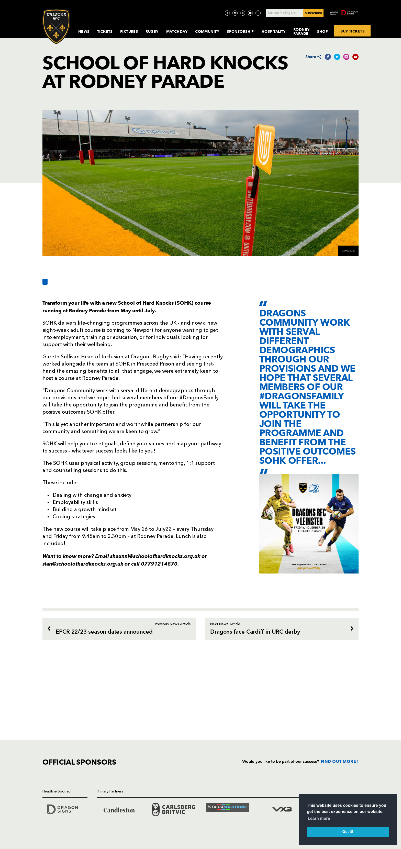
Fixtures (129, 31)
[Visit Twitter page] (242, 13)
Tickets (105, 31)
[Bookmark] (45, 284)
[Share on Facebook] (328, 57)
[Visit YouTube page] (250, 13)
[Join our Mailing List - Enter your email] (295, 13)
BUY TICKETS (352, 31)
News (84, 31)
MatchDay (177, 31)
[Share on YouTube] (355, 57)
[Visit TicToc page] (258, 13)
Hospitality (274, 31)
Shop (322, 31)
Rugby (152, 31)
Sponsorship (240, 31)
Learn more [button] (319, 818)
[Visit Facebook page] (227, 13)
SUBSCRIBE (313, 13)
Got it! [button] (347, 832)
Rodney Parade (301, 31)
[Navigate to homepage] (56, 26)
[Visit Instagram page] (235, 13)
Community (207, 31)
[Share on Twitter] (337, 57)
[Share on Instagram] (346, 57)
